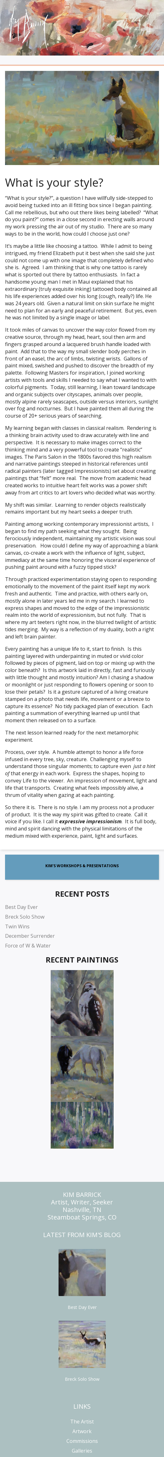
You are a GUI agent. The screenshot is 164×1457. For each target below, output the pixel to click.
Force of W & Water (28, 945)
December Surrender (30, 935)
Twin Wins (17, 926)
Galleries (82, 1450)
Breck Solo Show (24, 916)
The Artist (82, 1421)
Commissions (82, 1441)
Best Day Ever (21, 907)
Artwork (82, 1431)
